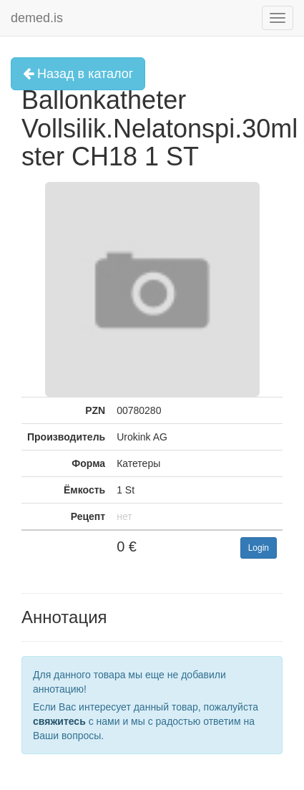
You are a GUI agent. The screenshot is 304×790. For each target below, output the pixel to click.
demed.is (37, 18)
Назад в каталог (78, 74)
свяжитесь (59, 721)
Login (258, 548)
